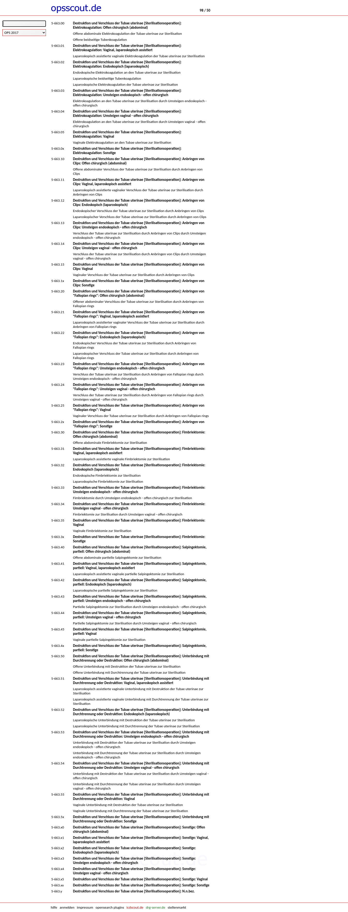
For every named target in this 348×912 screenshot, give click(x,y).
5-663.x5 (57, 879)
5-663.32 (57, 465)
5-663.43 (57, 596)
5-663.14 (57, 243)
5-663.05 (57, 132)
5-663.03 (57, 90)
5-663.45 (57, 629)
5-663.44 (57, 613)
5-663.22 (57, 333)
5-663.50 (57, 656)
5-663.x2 (57, 848)
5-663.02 (57, 62)
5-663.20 (57, 291)
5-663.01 (57, 45)
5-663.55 (57, 794)
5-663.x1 (57, 837)
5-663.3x (57, 537)
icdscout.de (135, 907)
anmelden (67, 907)
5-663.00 (57, 23)
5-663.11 (57, 179)
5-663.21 (57, 312)
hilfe (54, 907)
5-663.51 (57, 678)
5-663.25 (57, 405)
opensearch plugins (110, 907)
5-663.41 (57, 563)
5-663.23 (57, 364)
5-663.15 (57, 264)
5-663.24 (57, 384)
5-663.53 (57, 732)
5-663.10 (57, 159)
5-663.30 (57, 432)
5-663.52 (57, 709)
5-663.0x (57, 148)
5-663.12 (57, 200)
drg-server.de (155, 907)
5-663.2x (57, 422)
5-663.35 (57, 520)
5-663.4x (57, 645)
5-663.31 (57, 448)
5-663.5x (57, 817)
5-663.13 (57, 223)
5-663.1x (57, 281)
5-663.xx (57, 885)
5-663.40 (57, 547)
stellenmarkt (177, 907)
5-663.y (56, 891)
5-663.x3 (57, 858)
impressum (85, 907)
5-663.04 (57, 111)
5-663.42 (57, 580)
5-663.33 (57, 487)
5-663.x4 (57, 869)
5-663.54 (57, 763)
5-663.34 (57, 504)
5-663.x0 (57, 827)
